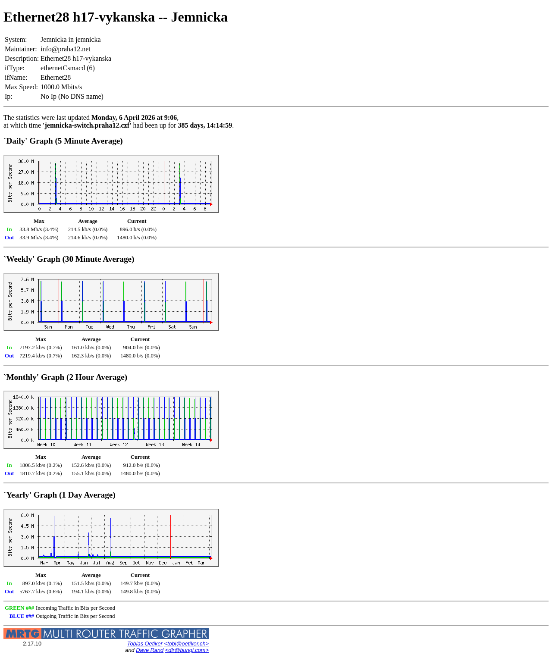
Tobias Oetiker (145, 643)
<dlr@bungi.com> (187, 650)
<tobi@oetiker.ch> (186, 643)
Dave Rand (149, 650)
